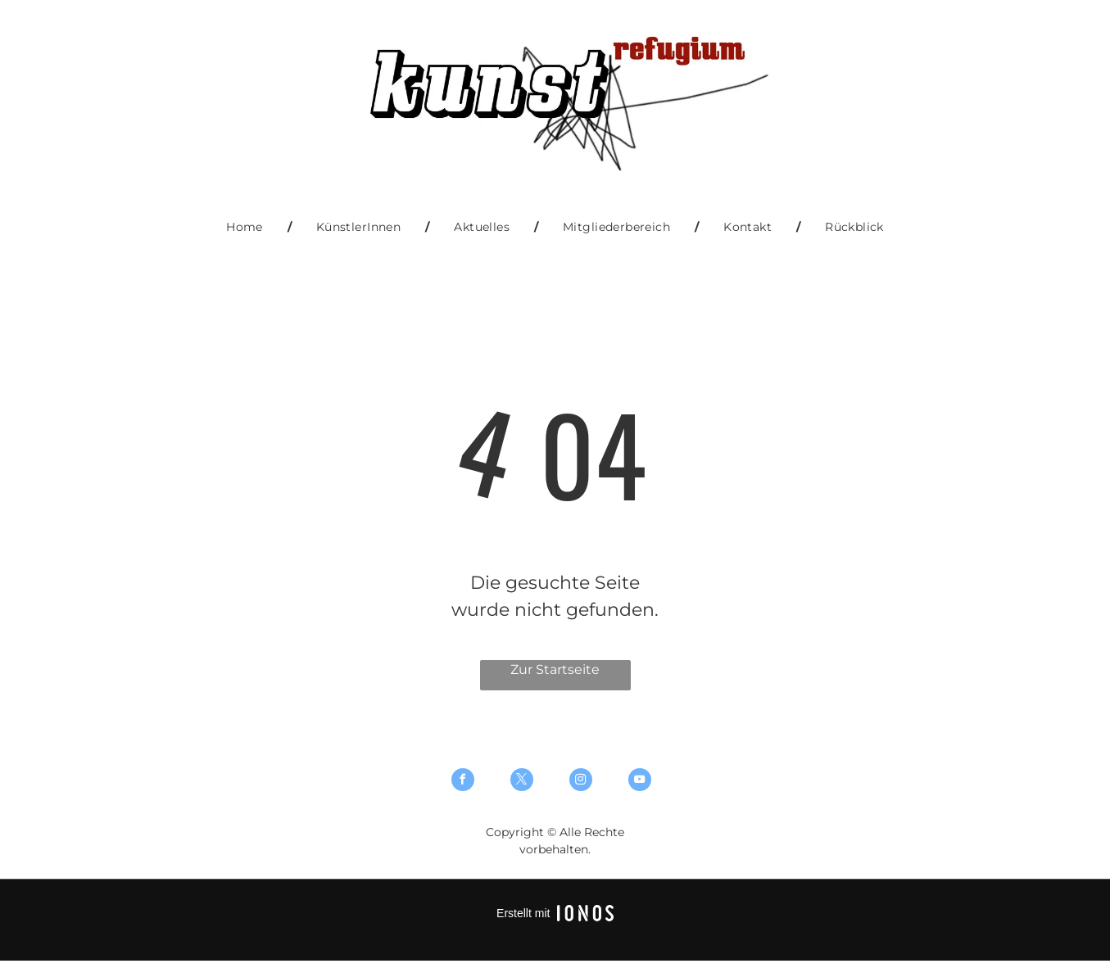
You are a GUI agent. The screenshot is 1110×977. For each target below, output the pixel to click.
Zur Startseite (555, 669)
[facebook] (462, 781)
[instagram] (580, 781)
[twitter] (521, 781)
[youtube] (639, 781)
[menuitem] (247, 227)
